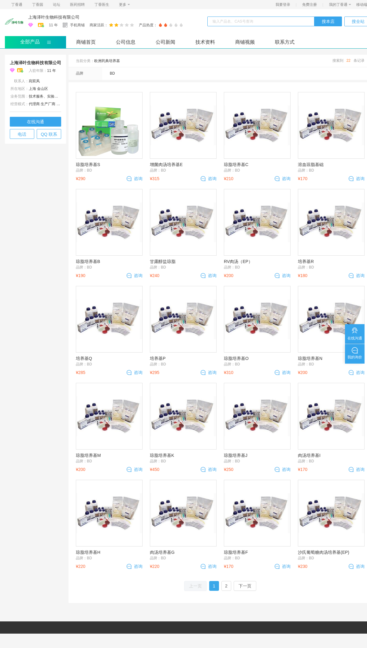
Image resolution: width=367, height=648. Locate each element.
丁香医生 (102, 4)
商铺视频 (245, 42)
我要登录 (283, 4)
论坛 (56, 4)
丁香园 (37, 4)
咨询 (138, 178)
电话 (22, 134)
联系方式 (285, 42)
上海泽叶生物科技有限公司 (54, 17)
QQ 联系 (49, 134)
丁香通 (16, 4)
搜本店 (328, 21)
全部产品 (30, 41)
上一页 (195, 585)
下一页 (245, 585)
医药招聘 (77, 4)
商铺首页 (86, 42)
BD (112, 73)
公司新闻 (165, 42)
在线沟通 (35, 121)
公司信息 (125, 42)
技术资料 (205, 42)
